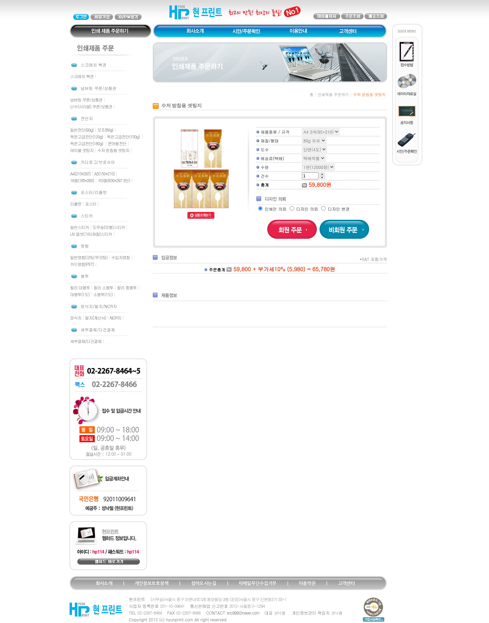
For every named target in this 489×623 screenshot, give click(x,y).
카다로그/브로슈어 (98, 162)
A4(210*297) (80, 173)
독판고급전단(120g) (86, 136)
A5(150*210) (104, 173)
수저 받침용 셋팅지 (113, 150)
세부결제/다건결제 (98, 329)
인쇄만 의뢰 (273, 209)
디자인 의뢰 (305, 209)
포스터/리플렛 (94, 192)
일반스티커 (79, 227)
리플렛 (76, 204)
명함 (85, 246)
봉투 (85, 276)
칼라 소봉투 (103, 287)
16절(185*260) (82, 180)
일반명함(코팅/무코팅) (89, 257)
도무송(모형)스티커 (109, 227)
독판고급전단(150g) (124, 136)
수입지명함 (120, 257)
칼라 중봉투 (127, 287)
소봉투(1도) (102, 294)
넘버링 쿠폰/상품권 (98, 88)
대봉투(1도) (80, 294)
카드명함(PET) (82, 264)
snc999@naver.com (243, 613)
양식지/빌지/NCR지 (99, 306)
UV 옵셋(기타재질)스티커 (91, 234)
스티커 (87, 215)
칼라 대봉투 (80, 287)
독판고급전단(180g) (87, 143)
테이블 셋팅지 (82, 150)
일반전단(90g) (82, 130)
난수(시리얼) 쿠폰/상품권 (91, 106)
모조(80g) (105, 130)
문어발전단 (117, 143)
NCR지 (115, 317)
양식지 (76, 317)
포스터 (90, 204)
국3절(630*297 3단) (114, 180)
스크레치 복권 (94, 64)
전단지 (87, 118)
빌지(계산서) (95, 317)
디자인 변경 (335, 209)
